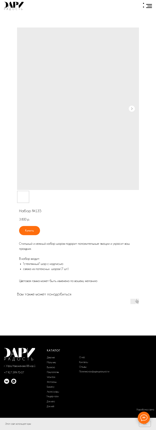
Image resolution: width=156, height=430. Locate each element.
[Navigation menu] (149, 6)
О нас (82, 357)
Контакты (83, 362)
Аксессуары (53, 392)
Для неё (50, 406)
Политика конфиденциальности (94, 371)
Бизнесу (50, 387)
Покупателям (53, 372)
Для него (51, 401)
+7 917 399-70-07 (14, 372)
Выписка (51, 367)
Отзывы (83, 367)
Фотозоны (52, 382)
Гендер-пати (52, 396)
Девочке (51, 357)
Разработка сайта (145, 409)
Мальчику (51, 362)
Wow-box (51, 377)
